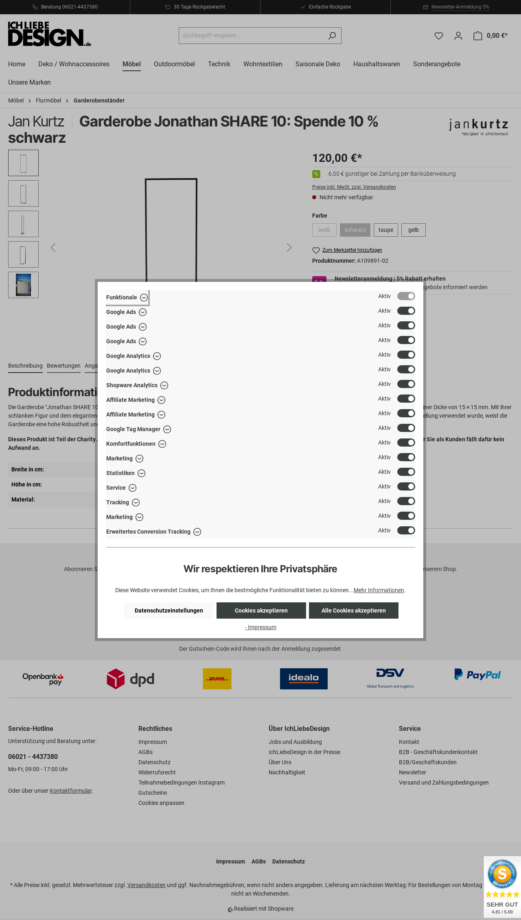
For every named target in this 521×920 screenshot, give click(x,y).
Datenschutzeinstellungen (169, 610)
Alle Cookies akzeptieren (354, 610)
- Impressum (260, 627)
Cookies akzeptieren (261, 610)
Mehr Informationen (379, 590)
